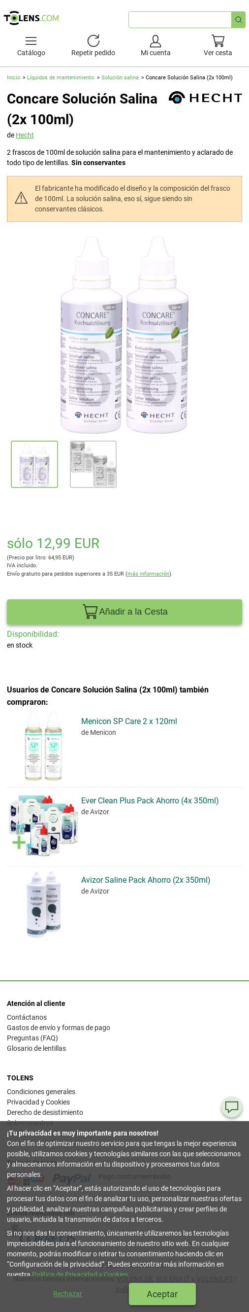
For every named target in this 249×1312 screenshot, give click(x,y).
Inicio (13, 77)
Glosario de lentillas (36, 1048)
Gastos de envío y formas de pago (58, 1028)
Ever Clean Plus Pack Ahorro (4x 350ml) (150, 800)
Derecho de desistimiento (45, 1112)
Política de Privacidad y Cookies (80, 1274)
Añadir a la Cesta (124, 612)
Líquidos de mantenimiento (60, 77)
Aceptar (162, 1294)
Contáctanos (27, 1017)
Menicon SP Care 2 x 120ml (129, 721)
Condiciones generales (41, 1092)
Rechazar (67, 1294)
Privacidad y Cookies (38, 1102)
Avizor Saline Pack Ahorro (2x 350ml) (146, 880)
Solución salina (120, 77)
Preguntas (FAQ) (32, 1038)
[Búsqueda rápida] (239, 19)
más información (148, 574)
